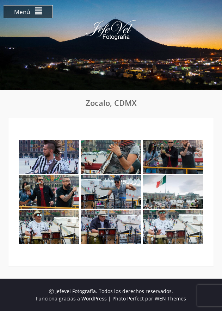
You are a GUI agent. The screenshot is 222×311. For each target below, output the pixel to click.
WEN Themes (170, 298)
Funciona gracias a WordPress (71, 298)
